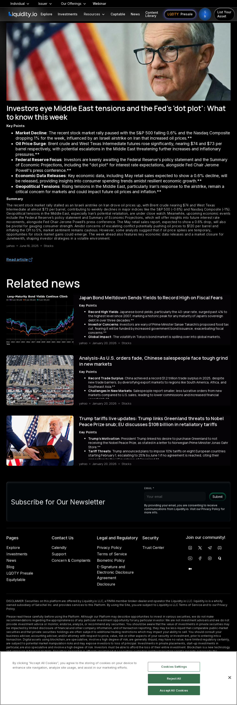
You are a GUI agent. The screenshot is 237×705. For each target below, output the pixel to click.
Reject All (174, 678)
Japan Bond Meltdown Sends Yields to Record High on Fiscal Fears (151, 301)
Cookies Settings (174, 666)
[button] (19, 3)
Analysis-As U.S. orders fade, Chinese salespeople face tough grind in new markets (153, 364)
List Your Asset (224, 14)
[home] (23, 14)
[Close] (230, 678)
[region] (118, 678)
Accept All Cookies (174, 690)
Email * (149, 494)
